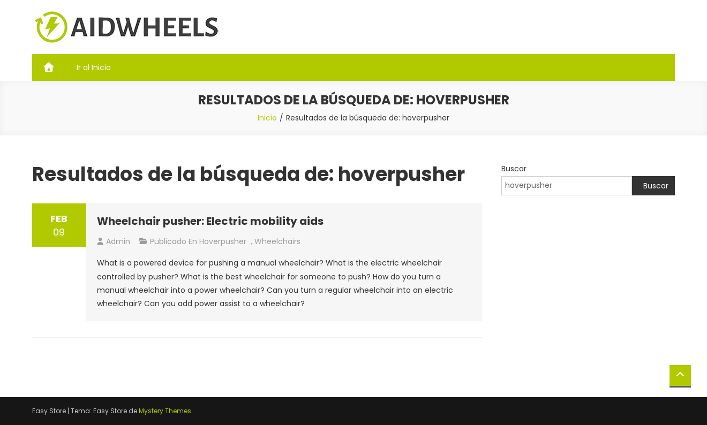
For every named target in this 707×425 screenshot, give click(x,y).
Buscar (514, 168)
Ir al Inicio (94, 67)
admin (118, 241)
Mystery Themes (165, 410)
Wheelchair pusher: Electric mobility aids (210, 221)
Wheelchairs (277, 241)
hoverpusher (222, 241)
